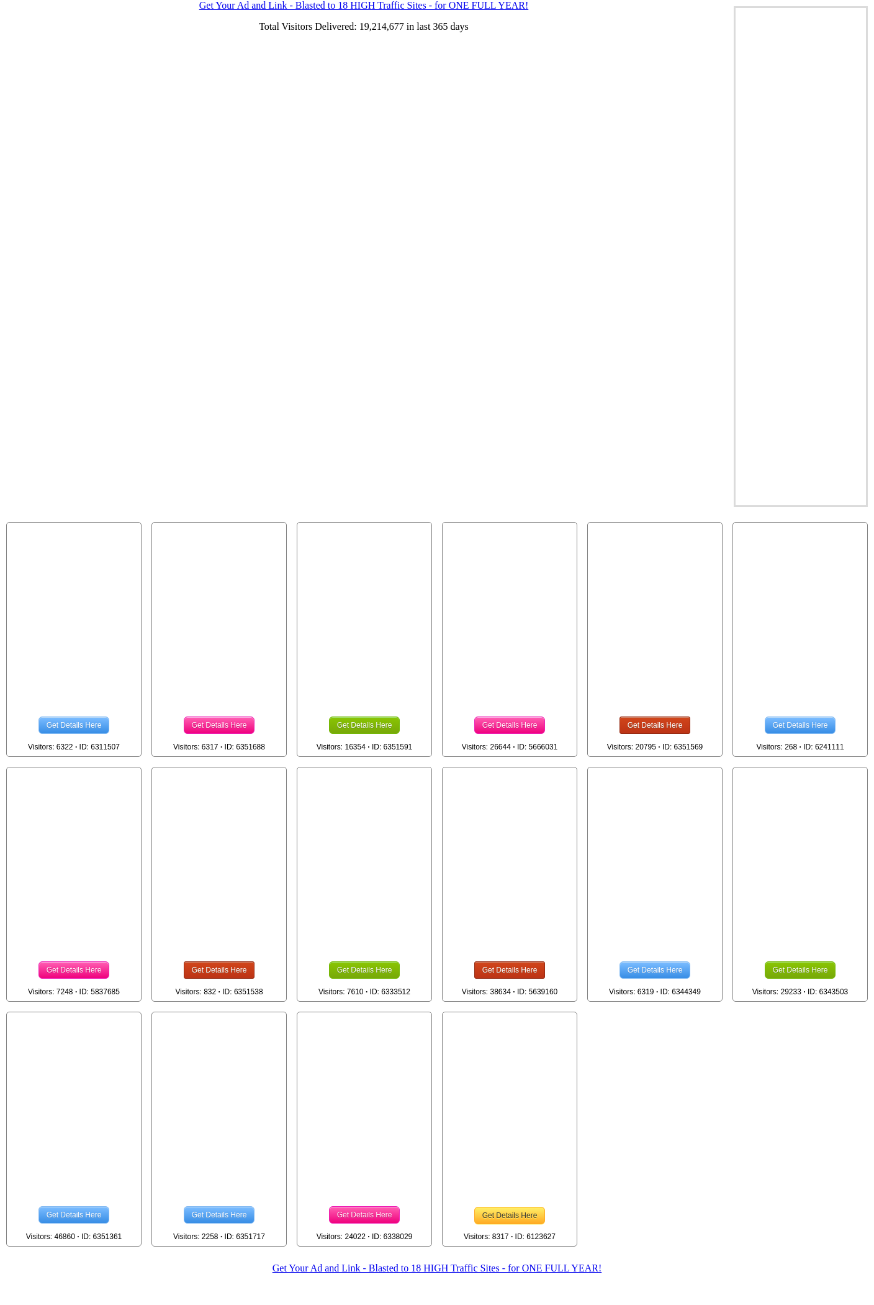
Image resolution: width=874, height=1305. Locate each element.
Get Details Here (74, 725)
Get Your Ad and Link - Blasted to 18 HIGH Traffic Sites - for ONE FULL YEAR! (437, 1268)
